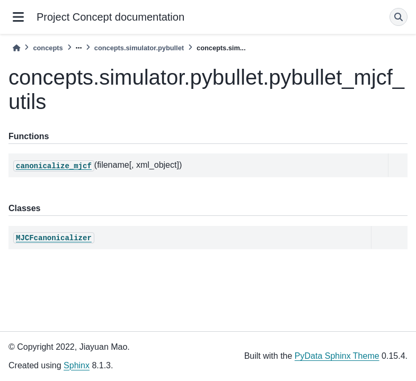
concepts (48, 48)
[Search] (399, 17)
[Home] (16, 47)
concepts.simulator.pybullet (139, 48)
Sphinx (77, 365)
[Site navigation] (18, 17)
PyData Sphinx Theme (337, 355)
